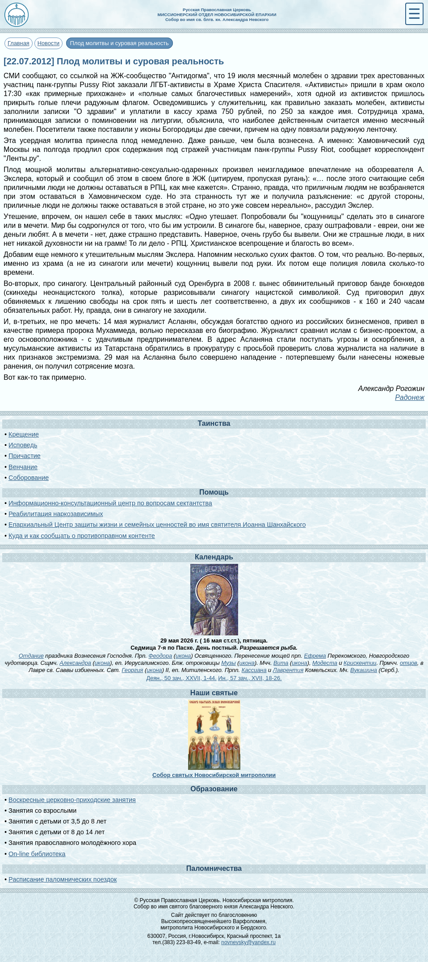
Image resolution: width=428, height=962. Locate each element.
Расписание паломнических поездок (62, 879)
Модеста (324, 663)
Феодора (160, 655)
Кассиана (254, 670)
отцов (408, 663)
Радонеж (409, 397)
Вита (280, 663)
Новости (49, 43)
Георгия (132, 670)
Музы (228, 663)
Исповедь (22, 445)
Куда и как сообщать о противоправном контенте (81, 535)
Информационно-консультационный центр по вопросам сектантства (110, 503)
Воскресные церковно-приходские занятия (72, 799)
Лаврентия (288, 670)
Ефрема (315, 655)
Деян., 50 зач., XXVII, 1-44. (181, 678)
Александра (75, 663)
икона (183, 655)
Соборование (28, 477)
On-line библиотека (36, 853)
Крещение (23, 434)
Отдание (31, 655)
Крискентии (360, 663)
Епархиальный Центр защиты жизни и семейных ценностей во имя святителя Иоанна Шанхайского (157, 524)
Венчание (23, 466)
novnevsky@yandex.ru (248, 942)
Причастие (24, 455)
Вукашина (363, 670)
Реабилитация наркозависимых (55, 513)
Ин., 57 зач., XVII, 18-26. (249, 678)
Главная (18, 43)
